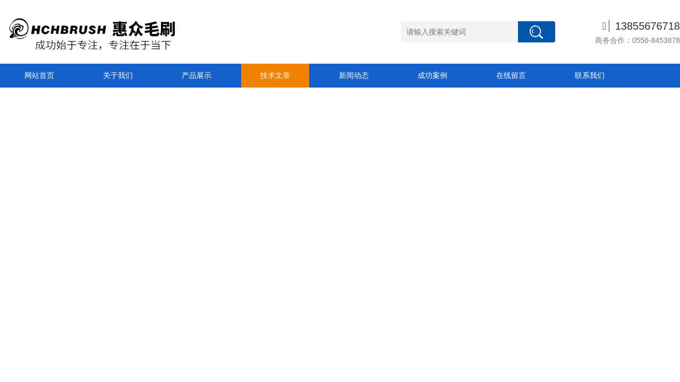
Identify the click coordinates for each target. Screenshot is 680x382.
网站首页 (39, 75)
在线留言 (511, 75)
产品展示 (196, 75)
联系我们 (590, 75)
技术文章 (275, 75)
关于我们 (118, 75)
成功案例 (432, 75)
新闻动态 (354, 75)
